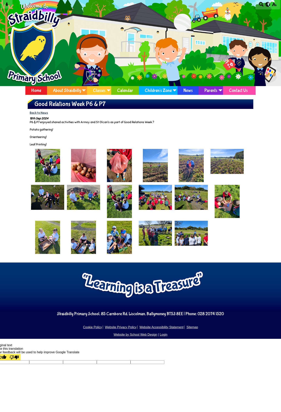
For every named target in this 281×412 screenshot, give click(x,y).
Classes (99, 90)
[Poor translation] (14, 357)
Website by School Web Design (135, 334)
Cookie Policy (92, 327)
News (188, 90)
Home (36, 90)
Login (163, 334)
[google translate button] (268, 4)
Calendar (125, 90)
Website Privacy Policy (121, 327)
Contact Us (238, 90)
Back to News (39, 113)
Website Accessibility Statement (162, 327)
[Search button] (261, 5)
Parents (210, 90)
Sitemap (192, 327)
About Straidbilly (67, 90)
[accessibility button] (274, 5)
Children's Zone (158, 90)
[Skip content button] (7, 5)
